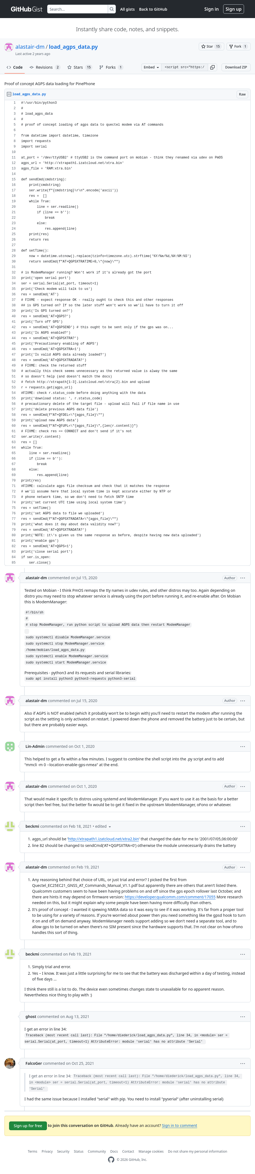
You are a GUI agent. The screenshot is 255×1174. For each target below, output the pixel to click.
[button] (212, 67)
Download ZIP (236, 67)
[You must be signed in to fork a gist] (238, 46)
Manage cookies (151, 1151)
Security (63, 1151)
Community (97, 1151)
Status (78, 1151)
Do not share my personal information (197, 1151)
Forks (111, 67)
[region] (127, 333)
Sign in (211, 9)
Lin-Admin (35, 746)
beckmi (32, 826)
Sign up (234, 9)
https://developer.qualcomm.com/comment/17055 (170, 896)
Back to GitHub (153, 9)
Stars (80, 67)
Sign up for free (28, 1125)
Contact (128, 1151)
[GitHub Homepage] (111, 1159)
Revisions (45, 67)
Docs (114, 1151)
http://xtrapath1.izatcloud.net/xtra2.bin (103, 838)
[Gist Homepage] (27, 9)
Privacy (47, 1151)
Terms (32, 1151)
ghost (31, 1016)
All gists (127, 9)
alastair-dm (29, 46)
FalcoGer (34, 1063)
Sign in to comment (179, 1125)
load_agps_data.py (73, 46)
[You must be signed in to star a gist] (211, 46)
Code (15, 67)
